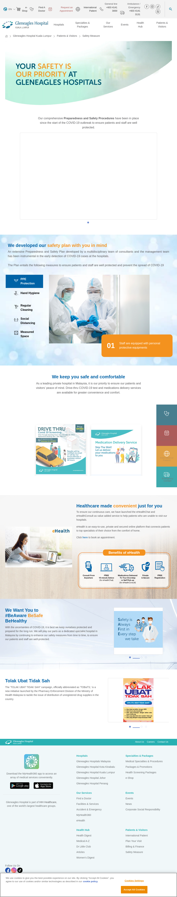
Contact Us (162, 742)
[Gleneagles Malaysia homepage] (25, 24)
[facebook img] (147, 6)
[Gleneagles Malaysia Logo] (19, 742)
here (85, 537)
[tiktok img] (157, 6)
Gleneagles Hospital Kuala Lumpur (32, 35)
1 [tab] (89, 223)
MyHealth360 (83, 815)
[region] (88, 885)
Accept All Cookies (134, 889)
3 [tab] (147, 658)
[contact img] (166, 477)
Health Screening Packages (141, 772)
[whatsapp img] (157, 11)
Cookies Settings (134, 880)
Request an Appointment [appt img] (60, 9)
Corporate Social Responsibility (143, 809)
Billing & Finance (135, 846)
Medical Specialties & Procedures (144, 761)
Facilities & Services (87, 804)
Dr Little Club (83, 846)
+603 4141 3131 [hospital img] (130, 12)
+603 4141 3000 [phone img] (108, 9)
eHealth (80, 820)
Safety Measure (134, 852)
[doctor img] (166, 415)
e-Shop (130, 777)
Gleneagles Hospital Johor (91, 777)
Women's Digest (85, 857)
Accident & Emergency (89, 809)
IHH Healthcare (47, 802)
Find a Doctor (83, 798)
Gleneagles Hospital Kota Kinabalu (95, 766)
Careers (151, 742)
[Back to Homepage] (6, 36)
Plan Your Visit (134, 841)
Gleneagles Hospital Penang (92, 783)
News (129, 804)
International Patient (137, 835)
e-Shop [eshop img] (21, 9)
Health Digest (83, 835)
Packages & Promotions (139, 766)
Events (129, 798)
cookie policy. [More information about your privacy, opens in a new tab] (90, 881)
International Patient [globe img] (86, 9)
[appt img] (166, 435)
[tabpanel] (88, 176)
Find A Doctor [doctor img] (37, 9)
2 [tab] (142, 658)
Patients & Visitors (67, 35)
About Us (139, 742)
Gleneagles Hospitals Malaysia (93, 761)
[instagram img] (152, 6)
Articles (80, 852)
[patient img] (166, 456)
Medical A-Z (83, 841)
